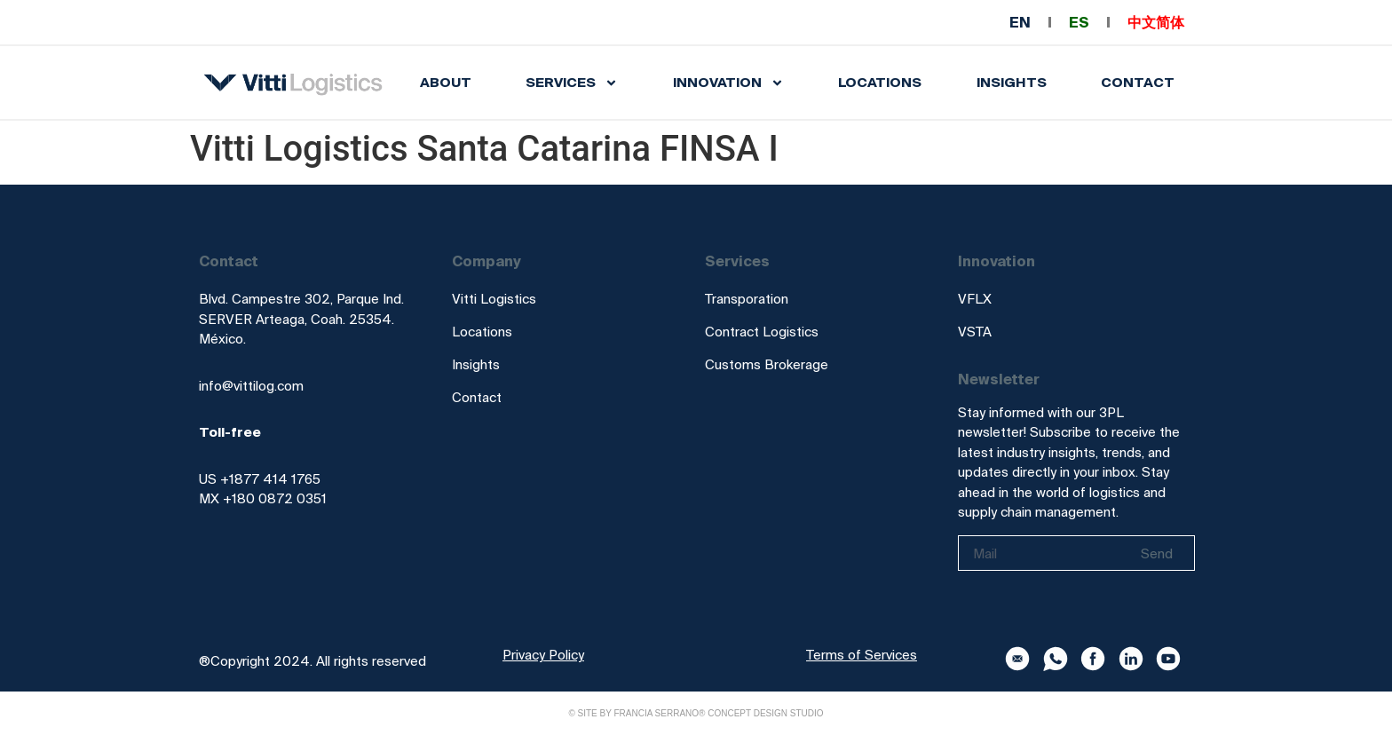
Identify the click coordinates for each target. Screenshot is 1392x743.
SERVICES (572, 83)
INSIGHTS (1012, 82)
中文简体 (1155, 22)
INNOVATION (728, 83)
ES (1079, 22)
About (445, 82)
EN (1020, 22)
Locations (879, 82)
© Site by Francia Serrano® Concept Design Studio (695, 713)
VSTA (975, 331)
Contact (1137, 82)
